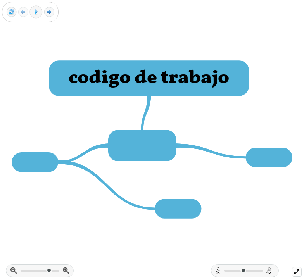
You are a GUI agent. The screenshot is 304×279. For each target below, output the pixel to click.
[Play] (36, 12)
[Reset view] (11, 12)
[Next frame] (49, 12)
